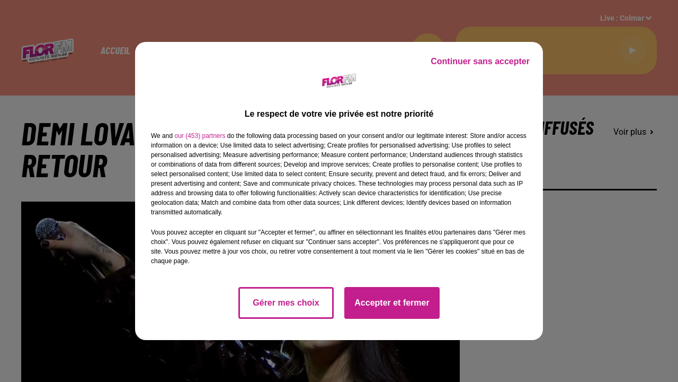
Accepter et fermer (391, 302)
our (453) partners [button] (199, 136)
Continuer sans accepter (480, 61)
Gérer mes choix (286, 302)
